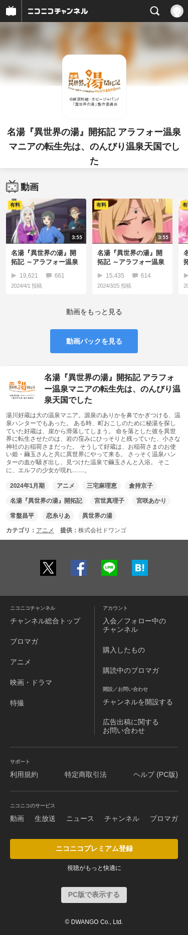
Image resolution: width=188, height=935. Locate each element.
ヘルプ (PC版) (155, 774)
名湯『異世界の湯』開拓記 (46, 500)
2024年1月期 (27, 485)
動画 (17, 818)
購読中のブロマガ (131, 670)
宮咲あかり (151, 500)
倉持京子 (141, 485)
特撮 (17, 703)
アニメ (66, 485)
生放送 (45, 818)
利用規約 (24, 774)
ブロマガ (24, 641)
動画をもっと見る (94, 312)
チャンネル (121, 818)
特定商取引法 (86, 774)
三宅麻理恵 (102, 485)
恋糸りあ (58, 515)
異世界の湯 (97, 515)
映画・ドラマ (31, 682)
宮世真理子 (109, 500)
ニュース (80, 818)
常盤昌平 (22, 515)
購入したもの (124, 650)
